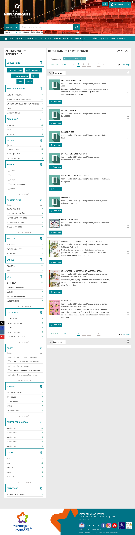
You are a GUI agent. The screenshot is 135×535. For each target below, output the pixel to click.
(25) (25, 482)
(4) (25, 194)
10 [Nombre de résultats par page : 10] (119, 65)
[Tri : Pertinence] (59, 73)
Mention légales (85, 532)
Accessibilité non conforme (106, 532)
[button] (15, 70)
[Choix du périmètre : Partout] (12, 27)
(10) (25, 232)
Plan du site (83, 529)
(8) (25, 342)
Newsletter (96, 529)
